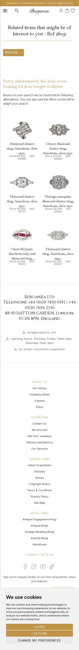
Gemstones (39, 544)
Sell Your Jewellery (39, 436)
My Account (39, 429)
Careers (39, 400)
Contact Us (39, 423)
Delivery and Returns (39, 442)
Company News (39, 394)
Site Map (39, 502)
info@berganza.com (41, 332)
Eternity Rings (39, 538)
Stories (39, 477)
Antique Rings (39, 525)
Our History (39, 388)
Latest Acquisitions (39, 465)
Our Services (39, 448)
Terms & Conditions (39, 490)
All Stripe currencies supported (42, 349)
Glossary (39, 471)
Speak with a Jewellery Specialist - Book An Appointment (39, 3)
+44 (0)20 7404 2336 (50, 304)
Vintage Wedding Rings (39, 531)
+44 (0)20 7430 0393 (46, 302)
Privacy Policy (39, 496)
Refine (13, 53)
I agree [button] (39, 627)
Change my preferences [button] (39, 640)
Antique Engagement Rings (39, 519)
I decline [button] (39, 633)
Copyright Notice (39, 484)
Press (39, 407)
